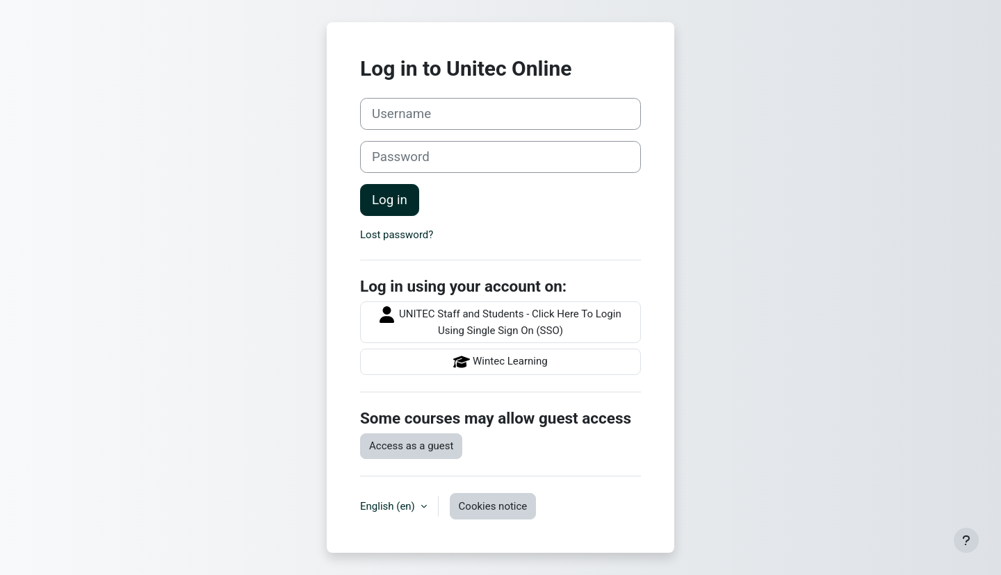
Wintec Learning (500, 361)
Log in (389, 200)
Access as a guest (411, 446)
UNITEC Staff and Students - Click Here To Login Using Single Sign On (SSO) (500, 321)
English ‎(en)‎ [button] (389, 506)
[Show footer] (966, 540)
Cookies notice (493, 506)
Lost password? (396, 234)
